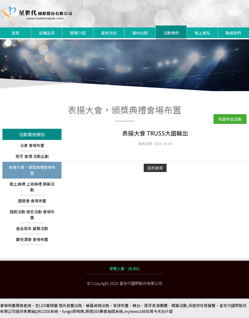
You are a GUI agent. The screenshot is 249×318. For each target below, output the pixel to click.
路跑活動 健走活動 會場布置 (32, 214)
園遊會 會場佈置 (32, 201)
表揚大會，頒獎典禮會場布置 (32, 170)
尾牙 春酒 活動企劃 (32, 156)
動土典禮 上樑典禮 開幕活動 (32, 187)
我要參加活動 (230, 119)
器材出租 (140, 33)
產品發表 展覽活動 (32, 228)
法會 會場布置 (32, 145)
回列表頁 (155, 168)
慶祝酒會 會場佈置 (32, 239)
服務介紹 (78, 33)
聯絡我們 (233, 33)
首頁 (15, 33)
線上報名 (202, 33)
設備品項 (46, 33)
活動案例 (171, 33)
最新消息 (109, 33)
